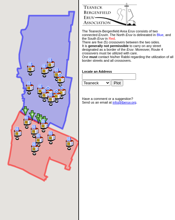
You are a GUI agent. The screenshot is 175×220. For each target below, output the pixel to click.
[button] (18, 133)
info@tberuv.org (124, 102)
